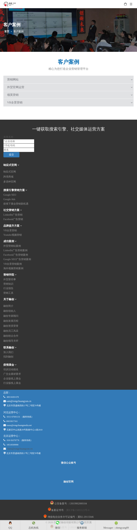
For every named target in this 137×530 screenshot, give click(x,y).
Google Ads (9, 199)
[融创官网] (68, 491)
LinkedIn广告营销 (12, 214)
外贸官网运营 (15, 87)
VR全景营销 (14, 102)
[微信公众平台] (68, 472)
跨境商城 (8, 176)
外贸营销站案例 (12, 246)
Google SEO (9, 195)
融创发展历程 (10, 321)
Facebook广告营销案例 (15, 255)
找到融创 (8, 356)
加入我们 (8, 352)
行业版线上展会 (12, 383)
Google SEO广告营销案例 (17, 259)
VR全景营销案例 (12, 264)
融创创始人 (9, 311)
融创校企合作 (10, 336)
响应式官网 (9, 171)
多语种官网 (9, 181)
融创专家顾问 (10, 316)
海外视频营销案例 (13, 268)
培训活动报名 (10, 369)
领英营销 (13, 94)
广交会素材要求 (12, 374)
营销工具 (8, 293)
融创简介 (8, 306)
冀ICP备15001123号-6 (78, 510)
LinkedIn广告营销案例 (15, 250)
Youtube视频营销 (12, 235)
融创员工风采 (10, 331)
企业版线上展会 (12, 378)
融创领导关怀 (10, 341)
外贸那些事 (9, 279)
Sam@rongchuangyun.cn (20, 448)
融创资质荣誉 (10, 326)
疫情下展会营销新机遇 (15, 203)
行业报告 (8, 288)
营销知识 (8, 284)
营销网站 (13, 79)
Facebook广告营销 (13, 219)
